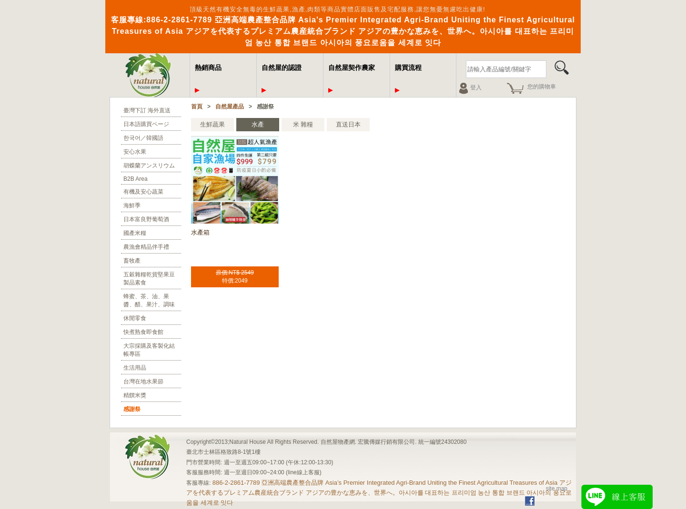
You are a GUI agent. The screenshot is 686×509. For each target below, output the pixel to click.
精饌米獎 (134, 395)
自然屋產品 (229, 106)
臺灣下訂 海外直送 (147, 110)
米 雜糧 (303, 124)
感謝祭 (132, 409)
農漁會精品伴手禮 (146, 247)
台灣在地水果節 (143, 381)
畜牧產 (132, 260)
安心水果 (134, 151)
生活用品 (134, 367)
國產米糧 (134, 233)
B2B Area (135, 179)
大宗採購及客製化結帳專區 (149, 350)
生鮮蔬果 (212, 124)
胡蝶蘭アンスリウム (149, 165)
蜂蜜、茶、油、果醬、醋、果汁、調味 (149, 300)
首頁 (196, 106)
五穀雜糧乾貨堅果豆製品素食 (149, 278)
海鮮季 (132, 205)
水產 (258, 124)
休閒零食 (134, 318)
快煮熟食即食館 (143, 332)
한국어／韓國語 (143, 138)
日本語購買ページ (146, 124)
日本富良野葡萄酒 (146, 219)
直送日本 (348, 124)
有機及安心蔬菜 (143, 191)
